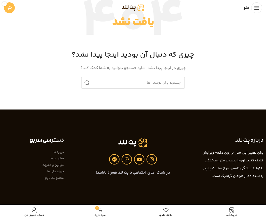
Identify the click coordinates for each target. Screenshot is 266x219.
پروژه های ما (55, 171)
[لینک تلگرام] (114, 159)
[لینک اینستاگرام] (152, 159)
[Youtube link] (139, 159)
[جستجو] (133, 83)
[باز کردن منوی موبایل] (253, 8)
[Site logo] (133, 8)
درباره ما (59, 152)
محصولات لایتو (54, 178)
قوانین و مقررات (53, 165)
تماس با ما (57, 158)
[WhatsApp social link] (127, 159)
